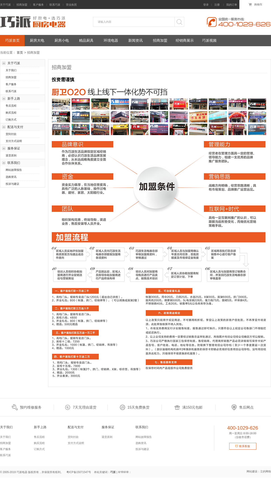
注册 (217, 4)
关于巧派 (5, 4)
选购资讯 (11, 177)
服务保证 (13, 149)
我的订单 (231, 4)
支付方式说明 (14, 141)
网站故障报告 (14, 170)
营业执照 (71, 4)
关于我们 (11, 70)
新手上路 (13, 99)
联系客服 (242, 446)
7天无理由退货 (80, 408)
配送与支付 (15, 127)
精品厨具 (86, 40)
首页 (20, 53)
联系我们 (13, 163)
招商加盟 (21, 4)
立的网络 (265, 471)
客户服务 (38, 4)
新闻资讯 (135, 40)
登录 (206, 4)
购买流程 (11, 113)
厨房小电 (61, 40)
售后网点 (242, 408)
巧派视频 (209, 40)
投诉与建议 (12, 184)
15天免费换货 (135, 408)
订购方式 (11, 120)
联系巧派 (54, 4)
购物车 (255, 4)
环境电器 (111, 40)
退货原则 (11, 156)
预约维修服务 (27, 408)
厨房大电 (37, 40)
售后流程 (11, 106)
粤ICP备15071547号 (78, 472)
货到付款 (11, 134)
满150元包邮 (188, 408)
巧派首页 (12, 40)
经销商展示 (185, 40)
